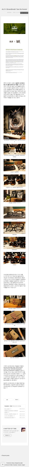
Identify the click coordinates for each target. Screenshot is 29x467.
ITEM (11, 406)
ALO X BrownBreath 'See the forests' (14, 9)
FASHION (7, 406)
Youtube (19, 464)
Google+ (23, 464)
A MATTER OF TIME (10, 428)
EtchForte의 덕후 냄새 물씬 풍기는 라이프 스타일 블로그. (11, 431)
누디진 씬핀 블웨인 (8, 415)
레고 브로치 (7, 408)
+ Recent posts (5, 455)
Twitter (11, 464)
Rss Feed (6, 464)
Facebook (15, 464)
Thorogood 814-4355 (9, 417)
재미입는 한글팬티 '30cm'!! (10, 414)
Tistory (13, 463)
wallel (21, 463)
